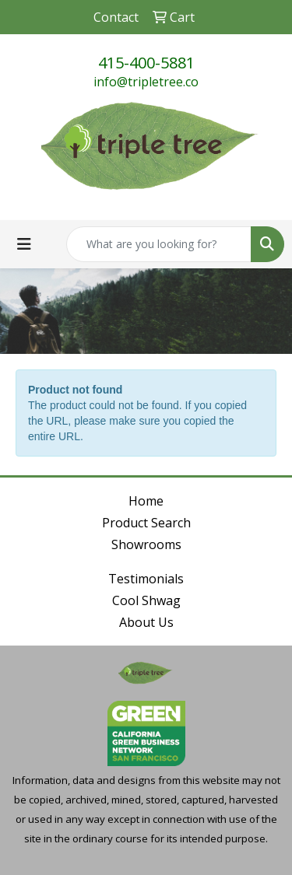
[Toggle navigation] (24, 244)
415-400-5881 (146, 62)
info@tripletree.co (146, 81)
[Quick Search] (159, 244)
